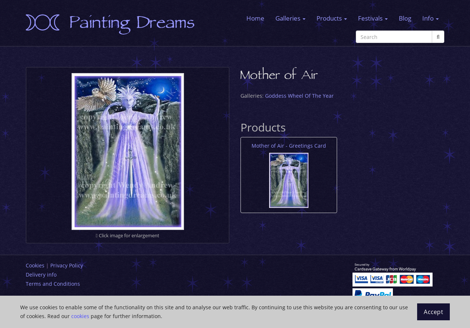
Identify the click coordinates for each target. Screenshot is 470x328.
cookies (80, 316)
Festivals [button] (373, 18)
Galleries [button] (290, 18)
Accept (433, 312)
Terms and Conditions (53, 283)
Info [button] (430, 18)
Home (255, 18)
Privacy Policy (66, 265)
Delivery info (41, 274)
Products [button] (332, 18)
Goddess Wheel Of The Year (299, 95)
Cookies (35, 265)
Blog (405, 18)
